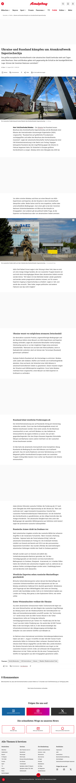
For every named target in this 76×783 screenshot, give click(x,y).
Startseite (5, 15)
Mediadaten (41, 763)
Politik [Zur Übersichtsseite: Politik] (54, 10)
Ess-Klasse (22, 761)
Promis (3, 761)
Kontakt (40, 761)
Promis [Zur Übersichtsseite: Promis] (31, 10)
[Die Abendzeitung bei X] (62, 711)
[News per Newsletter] (38, 729)
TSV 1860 (4, 759)
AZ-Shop (40, 766)
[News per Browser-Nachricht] (62, 729)
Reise (3, 770)
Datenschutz (59, 754)
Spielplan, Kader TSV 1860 (26, 768)
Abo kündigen (59, 759)
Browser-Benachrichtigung (26, 759)
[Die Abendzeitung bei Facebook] (13, 711)
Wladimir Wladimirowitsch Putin (48, 661)
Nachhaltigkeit (5, 773)
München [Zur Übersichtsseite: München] (4, 10)
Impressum (59, 749)
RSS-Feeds (22, 756)
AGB (57, 752)
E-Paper (40, 759)
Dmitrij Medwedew (14, 661)
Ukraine (40, 127)
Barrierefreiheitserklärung (62, 756)
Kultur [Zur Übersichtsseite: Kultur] (61, 10)
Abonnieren (41, 754)
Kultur (3, 768)
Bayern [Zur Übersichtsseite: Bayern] (15, 10)
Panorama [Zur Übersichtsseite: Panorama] (40, 10)
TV (2, 766)
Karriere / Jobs (41, 752)
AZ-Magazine (41, 768)
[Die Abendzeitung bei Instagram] (38, 711)
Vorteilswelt (23, 763)
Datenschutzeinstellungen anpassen (65, 761)
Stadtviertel (4, 752)
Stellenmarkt (23, 770)
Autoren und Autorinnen (44, 749)
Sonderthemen (41, 770)
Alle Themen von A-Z (25, 749)
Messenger (22, 754)
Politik (10, 15)
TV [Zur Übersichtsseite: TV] (49, 10)
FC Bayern (4, 756)
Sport (3, 763)
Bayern (3, 754)
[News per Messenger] (13, 729)
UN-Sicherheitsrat (26, 661)
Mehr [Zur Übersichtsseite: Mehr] (70, 10)
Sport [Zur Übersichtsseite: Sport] (22, 10)
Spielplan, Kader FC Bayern (26, 766)
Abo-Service (41, 756)
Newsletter (22, 752)
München (4, 749)
